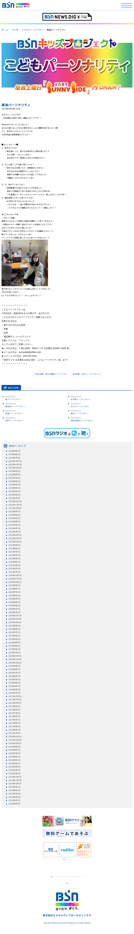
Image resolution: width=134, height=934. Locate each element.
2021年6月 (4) (14, 555)
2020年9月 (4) (14, 585)
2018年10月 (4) (14, 662)
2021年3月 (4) (14, 565)
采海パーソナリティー (14, 412)
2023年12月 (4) (14, 461)
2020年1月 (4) (14, 612)
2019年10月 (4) (14, 622)
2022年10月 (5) (14, 508)
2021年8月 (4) (14, 548)
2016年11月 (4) (14, 740)
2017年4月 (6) (14, 723)
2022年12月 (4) (14, 501)
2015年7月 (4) (14, 793)
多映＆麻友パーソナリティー (82, 419)
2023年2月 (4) (14, 494)
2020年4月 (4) (14, 602)
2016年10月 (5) (14, 743)
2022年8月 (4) (14, 515)
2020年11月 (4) (14, 578)
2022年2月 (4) (14, 528)
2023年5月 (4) (14, 484)
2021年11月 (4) (14, 538)
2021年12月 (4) (14, 535)
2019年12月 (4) (14, 615)
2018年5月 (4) (14, 679)
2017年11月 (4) (14, 699)
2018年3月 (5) (14, 686)
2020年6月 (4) (14, 595)
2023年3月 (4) (14, 491)
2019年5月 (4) (14, 639)
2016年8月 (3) (14, 750)
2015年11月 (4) (14, 780)
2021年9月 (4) (14, 545)
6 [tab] (67, 876)
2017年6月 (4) (14, 716)
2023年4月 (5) (14, 488)
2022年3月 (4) (14, 525)
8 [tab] (73, 876)
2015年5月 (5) (14, 800)
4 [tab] (60, 876)
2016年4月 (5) (14, 763)
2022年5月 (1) (14, 518)
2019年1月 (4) (14, 652)
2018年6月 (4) (14, 676)
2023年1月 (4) (14, 498)
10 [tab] (79, 876)
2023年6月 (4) (14, 481)
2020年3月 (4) (14, 605)
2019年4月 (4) (14, 642)
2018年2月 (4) (14, 689)
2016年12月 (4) (14, 736)
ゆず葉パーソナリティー (81, 398)
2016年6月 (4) (14, 756)
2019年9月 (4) (14, 625)
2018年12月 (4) (14, 656)
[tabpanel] (50, 849)
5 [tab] (64, 876)
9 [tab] (76, 876)
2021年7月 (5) (14, 551)
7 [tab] (70, 876)
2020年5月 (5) (14, 598)
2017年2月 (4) (14, 730)
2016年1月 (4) (14, 773)
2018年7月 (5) (14, 672)
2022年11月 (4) (14, 504)
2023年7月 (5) (14, 478)
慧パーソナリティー (13, 398)
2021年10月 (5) (14, 541)
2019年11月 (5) (14, 619)
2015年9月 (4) (14, 787)
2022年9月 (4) (14, 511)
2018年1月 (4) (14, 693)
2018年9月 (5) (14, 666)
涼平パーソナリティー (14, 419)
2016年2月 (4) (14, 770)
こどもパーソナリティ (32, 29)
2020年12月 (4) (14, 575)
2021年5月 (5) (14, 558)
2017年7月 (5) (14, 713)
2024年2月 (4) (14, 454)
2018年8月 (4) (14, 669)
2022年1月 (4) (14, 531)
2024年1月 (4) (14, 457)
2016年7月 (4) (14, 753)
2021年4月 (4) (14, 562)
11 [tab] (82, 876)
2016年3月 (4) (14, 766)
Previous (40, 849)
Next (94, 849)
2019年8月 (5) (14, 629)
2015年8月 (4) (14, 790)
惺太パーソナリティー (80, 412)
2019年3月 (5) (14, 646)
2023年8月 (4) (14, 474)
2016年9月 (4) (14, 746)
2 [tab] (67, 859)
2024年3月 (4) (14, 451)
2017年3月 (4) (14, 726)
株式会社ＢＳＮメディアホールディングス (67, 915)
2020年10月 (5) (14, 582)
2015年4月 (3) (14, 803)
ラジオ (15, 29)
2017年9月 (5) (14, 706)
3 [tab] (70, 859)
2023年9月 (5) (14, 471)
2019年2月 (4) (14, 649)
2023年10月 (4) (14, 467)
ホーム (5, 29)
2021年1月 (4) (14, 572)
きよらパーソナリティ (80, 405)
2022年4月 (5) (14, 521)
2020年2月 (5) (14, 609)
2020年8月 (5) (14, 588)
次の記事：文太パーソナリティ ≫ (86, 374)
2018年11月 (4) (14, 659)
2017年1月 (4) (14, 733)
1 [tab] (64, 859)
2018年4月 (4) (14, 682)
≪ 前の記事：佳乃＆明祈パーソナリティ (50, 374)
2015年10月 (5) (14, 783)
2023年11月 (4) (14, 464)
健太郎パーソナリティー (15, 405)
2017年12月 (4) (14, 696)
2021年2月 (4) (14, 568)
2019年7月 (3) (14, 632)
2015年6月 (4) (14, 797)
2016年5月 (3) (14, 760)
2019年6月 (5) (14, 635)
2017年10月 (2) (14, 703)
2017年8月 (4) (14, 709)
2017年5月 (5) (14, 719)
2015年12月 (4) (14, 777)
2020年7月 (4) (14, 592)
